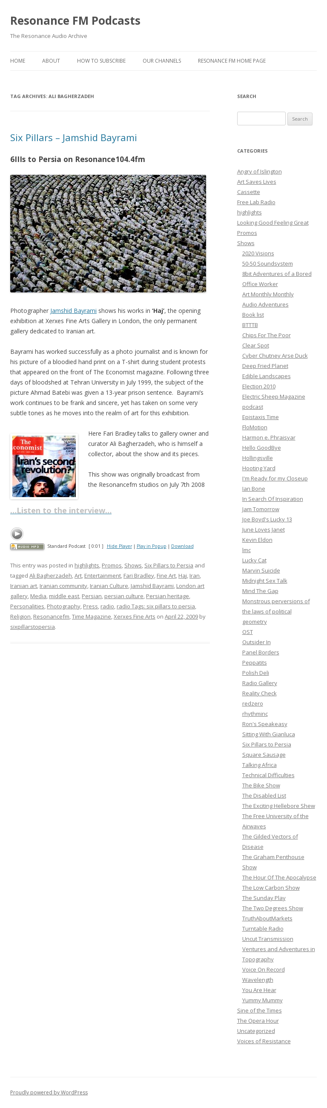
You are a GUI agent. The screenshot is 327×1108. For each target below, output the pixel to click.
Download (182, 546)
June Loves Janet (263, 529)
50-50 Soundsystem (267, 263)
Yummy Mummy (262, 1000)
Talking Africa (259, 765)
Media (38, 596)
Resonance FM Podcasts (75, 20)
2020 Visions (258, 253)
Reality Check (259, 693)
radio (107, 606)
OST (247, 632)
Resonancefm (51, 616)
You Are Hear (259, 990)
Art (78, 575)
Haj (182, 575)
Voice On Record (263, 969)
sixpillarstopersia (32, 627)
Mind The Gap (260, 591)
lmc (246, 550)
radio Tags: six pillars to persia (156, 606)
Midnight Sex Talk (264, 580)
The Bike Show (261, 785)
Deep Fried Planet (265, 366)
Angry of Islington (259, 171)
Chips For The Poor (266, 335)
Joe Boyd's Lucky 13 (267, 519)
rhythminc (255, 713)
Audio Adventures (265, 304)
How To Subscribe (101, 60)
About (51, 60)
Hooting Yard (258, 468)
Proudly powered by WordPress (49, 1092)
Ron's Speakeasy (264, 724)
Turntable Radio (263, 928)
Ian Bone (253, 488)
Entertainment (102, 575)
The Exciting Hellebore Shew (278, 806)
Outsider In (256, 642)
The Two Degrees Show (272, 908)
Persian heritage (167, 596)
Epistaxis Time (260, 417)
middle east (64, 596)
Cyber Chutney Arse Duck (275, 355)
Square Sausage (264, 754)
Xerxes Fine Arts (134, 616)
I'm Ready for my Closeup (275, 478)
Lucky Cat (254, 560)
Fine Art (166, 575)
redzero (252, 703)
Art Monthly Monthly (268, 294)
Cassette (248, 192)
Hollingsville (257, 458)
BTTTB (250, 325)
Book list (253, 314)
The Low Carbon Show (271, 887)
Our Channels (162, 60)
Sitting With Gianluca (268, 734)
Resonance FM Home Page (232, 60)
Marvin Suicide (261, 570)
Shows (133, 565)
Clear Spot (255, 345)
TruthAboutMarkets (267, 918)
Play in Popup (151, 546)
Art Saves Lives (256, 181)
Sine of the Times (259, 1010)
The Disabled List (264, 795)
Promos (112, 565)
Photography (63, 606)
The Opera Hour (258, 1020)
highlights (87, 565)
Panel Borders (260, 652)
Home (17, 60)
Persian (92, 596)
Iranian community (63, 586)
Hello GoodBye (261, 447)
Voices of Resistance (264, 1041)
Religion (20, 616)
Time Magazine (91, 616)
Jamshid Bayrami (73, 311)
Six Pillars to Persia (168, 565)
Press (90, 606)
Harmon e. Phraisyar (268, 437)
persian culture (123, 596)
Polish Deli (255, 673)
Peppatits (254, 662)
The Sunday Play (264, 898)
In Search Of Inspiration (272, 499)
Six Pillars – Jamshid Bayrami (73, 137)
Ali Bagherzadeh (50, 575)
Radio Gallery (259, 683)
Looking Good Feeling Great (273, 222)
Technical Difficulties (268, 775)
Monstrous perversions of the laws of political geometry (276, 611)
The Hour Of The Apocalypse (279, 877)
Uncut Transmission (267, 939)
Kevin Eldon (257, 540)
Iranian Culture (109, 586)
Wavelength (257, 980)
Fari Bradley (138, 575)
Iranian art (23, 586)
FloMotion (254, 427)
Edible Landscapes (266, 376)
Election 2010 (258, 386)
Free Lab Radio (256, 202)
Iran (194, 575)
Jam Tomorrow (260, 509)
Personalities (27, 606)
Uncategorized (256, 1031)
